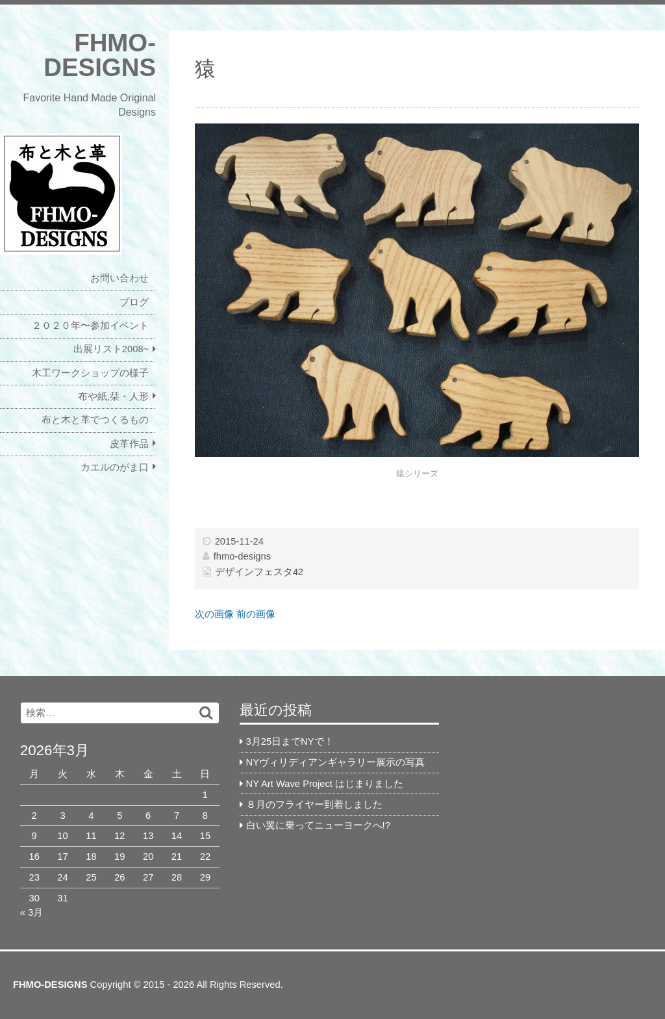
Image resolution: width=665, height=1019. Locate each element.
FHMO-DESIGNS (100, 55)
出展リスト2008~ (111, 349)
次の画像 (214, 614)
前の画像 (255, 614)
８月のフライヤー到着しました (314, 804)
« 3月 (31, 912)
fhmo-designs (242, 556)
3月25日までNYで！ (290, 741)
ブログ (134, 302)
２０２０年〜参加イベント (90, 325)
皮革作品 (129, 444)
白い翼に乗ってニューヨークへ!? (318, 825)
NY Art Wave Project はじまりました (324, 784)
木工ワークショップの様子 (90, 373)
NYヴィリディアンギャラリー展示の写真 (335, 762)
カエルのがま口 (115, 467)
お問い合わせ (119, 278)
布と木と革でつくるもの (95, 420)
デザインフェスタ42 (259, 572)
